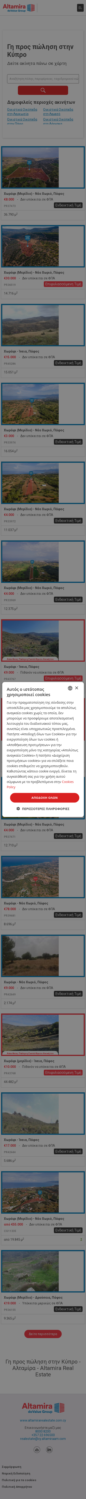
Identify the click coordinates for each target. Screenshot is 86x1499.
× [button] (76, 688)
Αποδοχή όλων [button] (44, 798)
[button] (43, 808)
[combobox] (70, 688)
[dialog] (43, 749)
